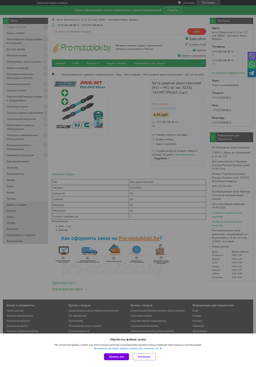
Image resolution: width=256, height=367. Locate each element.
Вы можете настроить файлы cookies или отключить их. (126, 348)
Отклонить (144, 356)
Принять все (116, 356)
